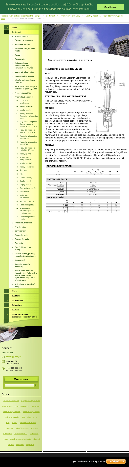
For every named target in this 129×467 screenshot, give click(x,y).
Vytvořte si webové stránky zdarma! (89, 461)
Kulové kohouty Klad (12, 417)
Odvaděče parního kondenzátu (20, 439)
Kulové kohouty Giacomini (11, 412)
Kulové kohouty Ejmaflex (31, 412)
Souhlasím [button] (110, 7)
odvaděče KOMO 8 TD (11, 401)
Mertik (6, 439)
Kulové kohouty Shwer (29, 417)
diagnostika (30, 445)
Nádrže (14, 423)
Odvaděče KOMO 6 (22, 428)
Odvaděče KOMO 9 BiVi (28, 423)
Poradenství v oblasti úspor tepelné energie (20, 16)
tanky (8, 423)
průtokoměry (35, 406)
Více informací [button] (81, 9)
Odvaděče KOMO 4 (20, 433)
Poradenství (9, 428)
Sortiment (50, 16)
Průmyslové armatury (70, 16)
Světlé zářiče (34, 433)
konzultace (20, 445)
